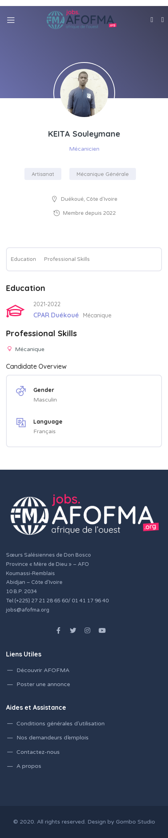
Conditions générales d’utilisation (60, 723)
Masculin (45, 399)
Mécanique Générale (103, 174)
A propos (28, 766)
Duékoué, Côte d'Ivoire (89, 199)
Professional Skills (67, 259)
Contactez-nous (38, 752)
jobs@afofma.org (27, 610)
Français (44, 431)
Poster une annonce (43, 684)
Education (23, 259)
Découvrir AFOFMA (42, 670)
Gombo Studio (135, 821)
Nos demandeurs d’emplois (52, 737)
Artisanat (43, 174)
